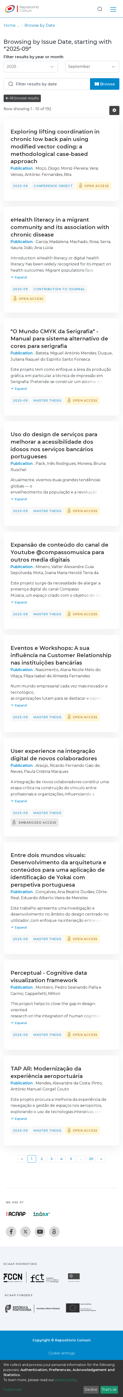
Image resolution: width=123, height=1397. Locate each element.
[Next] (101, 1159)
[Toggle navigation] (113, 9)
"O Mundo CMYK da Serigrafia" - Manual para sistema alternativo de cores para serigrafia (59, 339)
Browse (105, 84)
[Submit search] (99, 9)
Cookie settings (62, 1353)
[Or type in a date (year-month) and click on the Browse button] (47, 84)
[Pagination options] (114, 110)
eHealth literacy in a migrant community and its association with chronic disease (60, 227)
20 (91, 1159)
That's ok (109, 1389)
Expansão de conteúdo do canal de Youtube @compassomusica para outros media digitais (59, 552)
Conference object (53, 186)
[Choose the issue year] (31, 66)
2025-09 (20, 186)
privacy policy (66, 1380)
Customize (12, 1389)
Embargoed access (37, 822)
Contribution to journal (59, 289)
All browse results (22, 98)
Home (10, 25)
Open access (96, 186)
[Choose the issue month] (92, 66)
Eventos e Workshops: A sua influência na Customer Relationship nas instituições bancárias (61, 655)
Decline (91, 1389)
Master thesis (47, 400)
